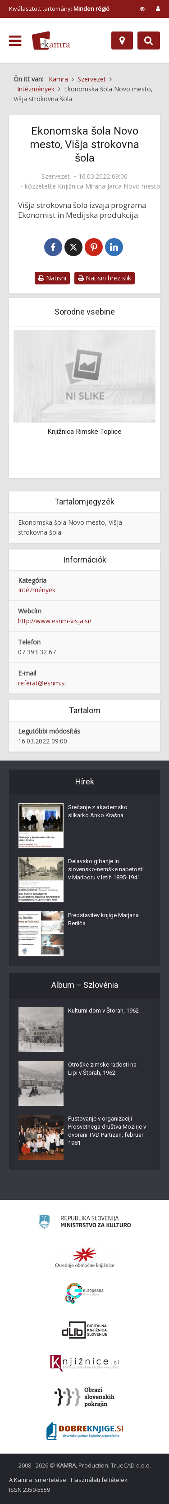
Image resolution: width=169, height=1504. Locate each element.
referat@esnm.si (42, 683)
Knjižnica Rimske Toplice (84, 432)
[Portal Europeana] (84, 1293)
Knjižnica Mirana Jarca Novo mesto (109, 186)
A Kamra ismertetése (37, 1480)
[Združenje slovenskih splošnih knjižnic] (84, 1364)
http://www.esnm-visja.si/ (54, 621)
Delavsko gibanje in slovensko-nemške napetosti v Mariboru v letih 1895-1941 (106, 869)
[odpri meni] (15, 41)
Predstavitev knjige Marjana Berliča (103, 919)
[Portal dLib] (85, 1330)
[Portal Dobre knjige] (84, 1431)
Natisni (52, 278)
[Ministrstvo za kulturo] (84, 1223)
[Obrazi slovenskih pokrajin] (84, 1397)
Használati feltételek (99, 1480)
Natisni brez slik (104, 278)
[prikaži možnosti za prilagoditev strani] (143, 9)
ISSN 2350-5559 (29, 1490)
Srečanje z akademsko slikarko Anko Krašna (98, 811)
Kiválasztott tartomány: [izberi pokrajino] (59, 9)
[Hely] (122, 41)
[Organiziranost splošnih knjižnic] (85, 1257)
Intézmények (36, 589)
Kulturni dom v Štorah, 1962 (103, 1010)
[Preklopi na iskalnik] (148, 41)
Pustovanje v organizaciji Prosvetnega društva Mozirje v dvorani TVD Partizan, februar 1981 (107, 1130)
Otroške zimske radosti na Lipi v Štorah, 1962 (102, 1068)
